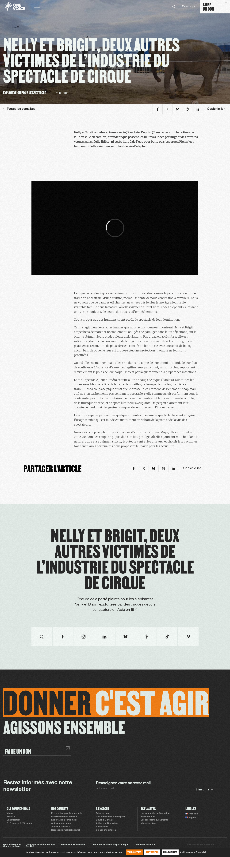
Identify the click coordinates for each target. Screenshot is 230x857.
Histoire (11, 817)
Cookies (30, 846)
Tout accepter (134, 852)
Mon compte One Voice (73, 845)
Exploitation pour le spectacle (66, 813)
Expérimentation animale (64, 817)
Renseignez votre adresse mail (123, 783)
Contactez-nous (11, 846)
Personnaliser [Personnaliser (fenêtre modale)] (170, 852)
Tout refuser (152, 852)
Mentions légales (12, 845)
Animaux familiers (60, 827)
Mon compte (188, 6)
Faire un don (102, 813)
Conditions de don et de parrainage (109, 845)
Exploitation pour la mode (64, 820)
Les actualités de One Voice (155, 813)
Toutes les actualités (19, 109)
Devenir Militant (104, 820)
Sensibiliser (102, 827)
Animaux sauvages (61, 823)
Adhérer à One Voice (107, 823)
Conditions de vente (144, 845)
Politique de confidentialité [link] (193, 852)
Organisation (13, 820)
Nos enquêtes (148, 817)
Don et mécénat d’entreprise (110, 817)
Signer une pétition (106, 830)
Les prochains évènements (154, 820)
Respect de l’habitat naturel (65, 830)
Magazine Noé (148, 823)
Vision (10, 813)
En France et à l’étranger (19, 823)
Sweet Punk (209, 845)
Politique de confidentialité (41, 845)
